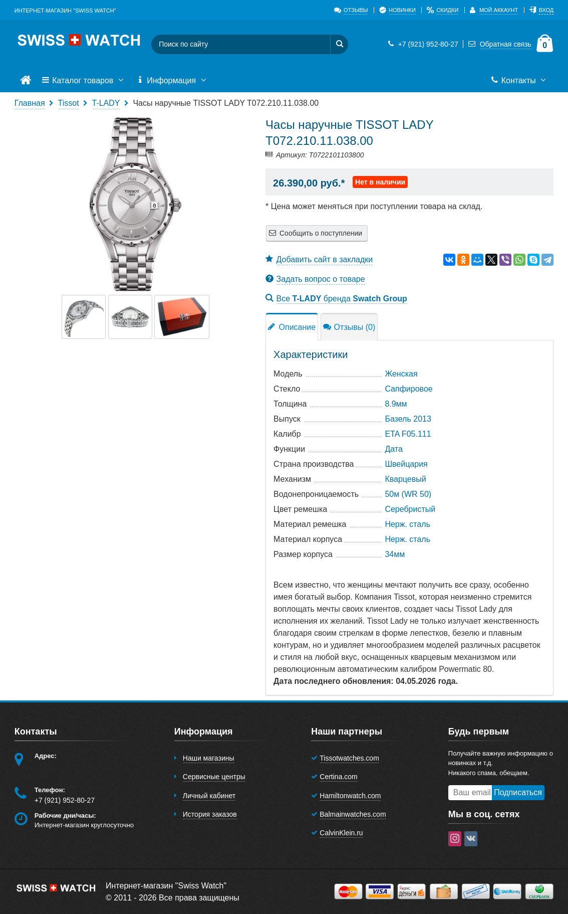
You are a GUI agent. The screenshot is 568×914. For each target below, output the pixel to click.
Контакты (519, 80)
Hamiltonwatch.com (350, 796)
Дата (393, 449)
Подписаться (518, 792)
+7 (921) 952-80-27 (421, 44)
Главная (30, 103)
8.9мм (396, 404)
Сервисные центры (214, 777)
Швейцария (406, 464)
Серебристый (410, 509)
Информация (172, 80)
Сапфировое (408, 389)
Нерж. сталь (407, 524)
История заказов (210, 814)
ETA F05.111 (408, 434)
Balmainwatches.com (353, 814)
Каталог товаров (84, 80)
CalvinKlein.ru (341, 833)
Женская (401, 374)
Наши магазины (208, 758)
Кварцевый (405, 479)
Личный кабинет (209, 796)
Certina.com (338, 777)
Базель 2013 (408, 419)
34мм (395, 554)
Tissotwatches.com (349, 758)
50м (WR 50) (408, 494)
